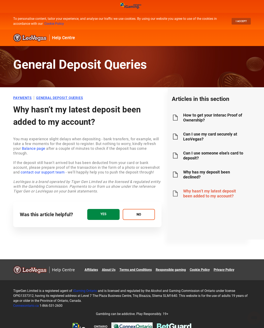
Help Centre (63, 37)
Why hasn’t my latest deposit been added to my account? (209, 193)
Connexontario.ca (26, 306)
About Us (109, 270)
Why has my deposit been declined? (206, 174)
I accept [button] (241, 21)
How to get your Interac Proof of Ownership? (212, 118)
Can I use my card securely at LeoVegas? (210, 137)
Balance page (33, 148)
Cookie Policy (54, 24)
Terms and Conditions (135, 270)
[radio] (103, 214)
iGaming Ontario (85, 291)
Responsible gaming (171, 270)
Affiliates (91, 270)
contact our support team (43, 172)
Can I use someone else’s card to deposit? (213, 155)
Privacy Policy (224, 270)
